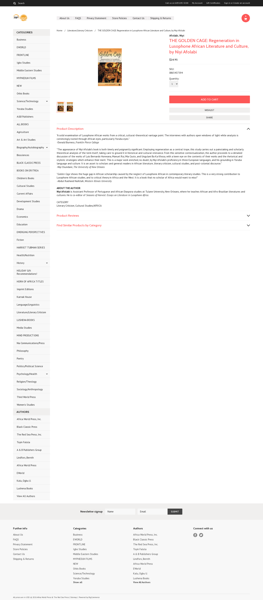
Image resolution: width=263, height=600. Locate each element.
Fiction (20, 239)
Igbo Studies (23, 62)
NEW (19, 85)
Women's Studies (26, 404)
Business (21, 39)
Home (59, 30)
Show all (77, 582)
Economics (22, 216)
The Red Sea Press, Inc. (29, 434)
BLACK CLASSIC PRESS (29, 162)
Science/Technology (27, 101)
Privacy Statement (96, 18)
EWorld (20, 473)
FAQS (78, 18)
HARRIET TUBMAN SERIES (31, 247)
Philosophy (23, 350)
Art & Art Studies (26, 139)
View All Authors (26, 496)
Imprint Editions (25, 289)
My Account (197, 3)
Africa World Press (26, 465)
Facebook (195, 535)
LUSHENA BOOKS (26, 320)
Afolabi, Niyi (176, 35)
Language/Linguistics (28, 304)
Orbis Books (23, 93)
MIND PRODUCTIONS (28, 335)
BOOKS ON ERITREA (28, 170)
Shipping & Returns (160, 18)
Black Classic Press (27, 426)
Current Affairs (25, 193)
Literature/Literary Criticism (31, 312)
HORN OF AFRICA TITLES (30, 281)
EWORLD (21, 47)
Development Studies (28, 201)
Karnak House (24, 296)
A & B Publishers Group (29, 450)
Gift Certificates (213, 3)
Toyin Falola (23, 442)
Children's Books (25, 178)
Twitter (201, 535)
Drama (20, 209)
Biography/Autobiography (30, 147)
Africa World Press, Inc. (29, 419)
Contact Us (138, 18)
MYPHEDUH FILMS (26, 78)
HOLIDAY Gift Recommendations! (27, 272)
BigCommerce (94, 597)
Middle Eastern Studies (29, 70)
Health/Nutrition (25, 255)
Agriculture (23, 132)
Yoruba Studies (25, 108)
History (20, 263)
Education (22, 224)
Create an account (241, 3)
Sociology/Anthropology (30, 389)
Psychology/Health (27, 374)
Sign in (227, 3)
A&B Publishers (25, 116)
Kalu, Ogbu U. (24, 480)
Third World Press (26, 397)
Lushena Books (25, 488)
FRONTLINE (23, 55)
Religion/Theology (27, 381)
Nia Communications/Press (31, 343)
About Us (64, 18)
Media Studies (24, 327)
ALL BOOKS (23, 124)
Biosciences (23, 155)
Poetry (20, 358)
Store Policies (119, 18)
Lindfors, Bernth (25, 457)
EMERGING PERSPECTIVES (31, 232)
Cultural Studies (25, 186)
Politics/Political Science (30, 366)
